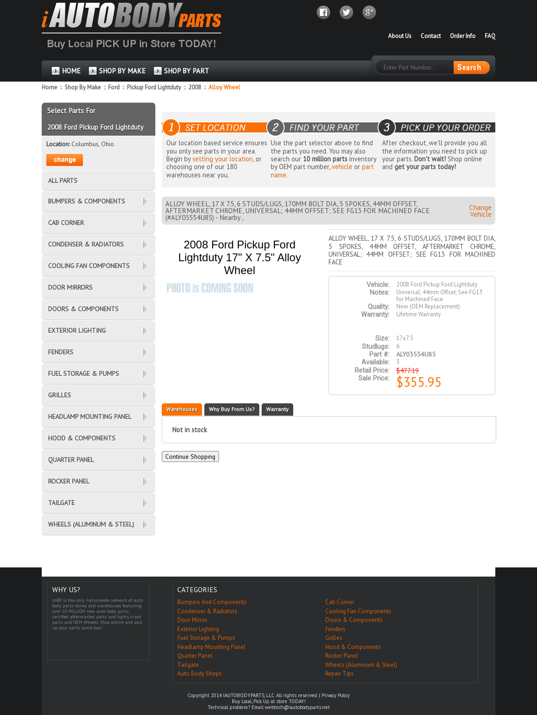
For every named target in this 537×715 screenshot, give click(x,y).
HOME (71, 70)
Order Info (463, 36)
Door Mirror (192, 620)
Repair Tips (339, 673)
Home (49, 87)
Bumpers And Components (212, 602)
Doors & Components (354, 620)
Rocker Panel (341, 656)
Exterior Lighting (198, 629)
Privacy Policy (336, 695)
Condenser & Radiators (207, 611)
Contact (431, 36)
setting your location (222, 158)
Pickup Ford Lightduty (154, 87)
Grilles (333, 638)
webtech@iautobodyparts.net (297, 707)
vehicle (342, 166)
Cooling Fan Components (358, 611)
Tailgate (188, 665)
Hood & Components (353, 647)
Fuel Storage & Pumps (206, 638)
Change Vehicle (480, 211)
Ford (114, 87)
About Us (399, 36)
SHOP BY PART (186, 70)
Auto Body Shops (199, 673)
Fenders (335, 629)
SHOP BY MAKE (122, 70)
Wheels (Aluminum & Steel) (361, 665)
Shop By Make (83, 87)
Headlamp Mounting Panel (211, 647)
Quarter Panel (195, 656)
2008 (195, 87)
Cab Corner (339, 602)
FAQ (490, 36)
